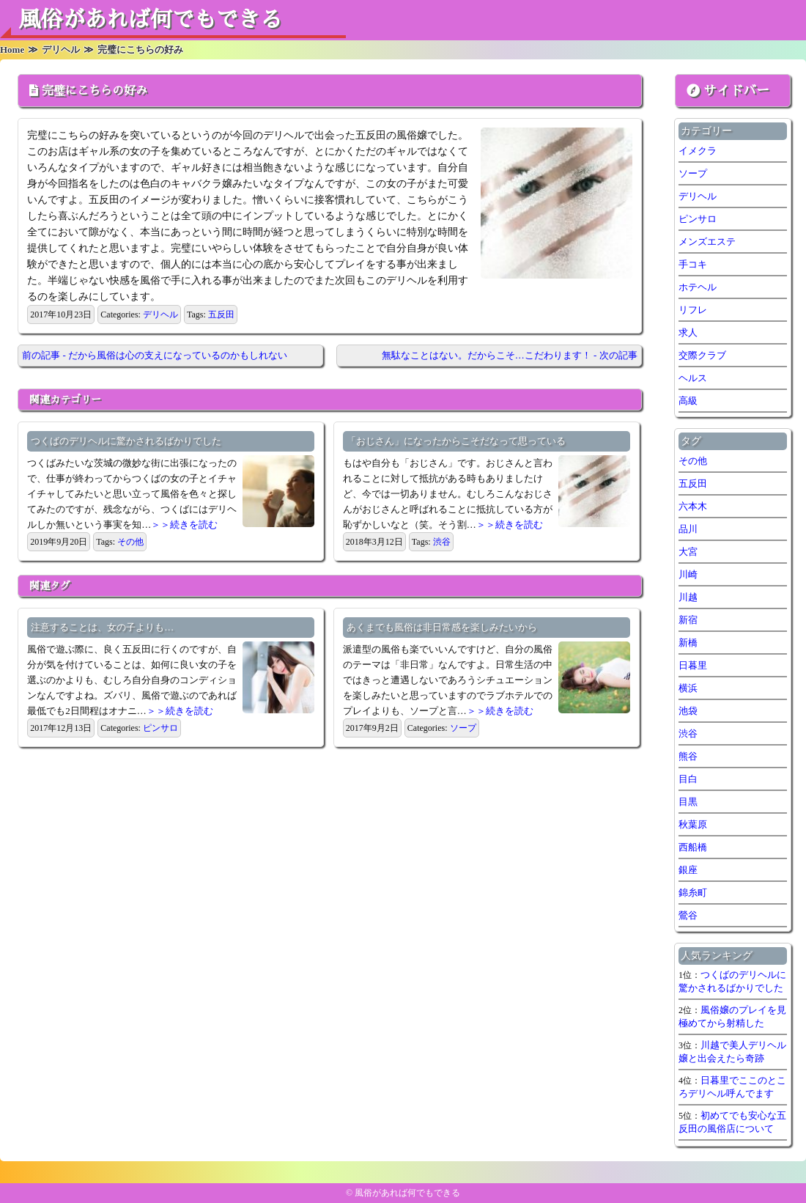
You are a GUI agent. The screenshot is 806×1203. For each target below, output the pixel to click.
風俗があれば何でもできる (150, 20)
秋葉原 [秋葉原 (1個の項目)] (693, 824)
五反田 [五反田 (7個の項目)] (693, 483)
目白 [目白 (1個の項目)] (688, 778)
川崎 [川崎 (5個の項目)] (688, 574)
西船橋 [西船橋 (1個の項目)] (693, 847)
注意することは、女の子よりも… (102, 627)
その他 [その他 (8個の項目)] (693, 460)
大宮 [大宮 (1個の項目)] (688, 551)
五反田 (221, 314)
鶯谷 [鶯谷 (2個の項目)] (688, 915)
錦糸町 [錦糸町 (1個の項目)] (693, 892)
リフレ (693, 309)
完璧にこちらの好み (94, 91)
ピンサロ (160, 728)
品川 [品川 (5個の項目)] (688, 528)
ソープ (463, 728)
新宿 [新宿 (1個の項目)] (688, 619)
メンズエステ (707, 241)
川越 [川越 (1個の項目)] (688, 597)
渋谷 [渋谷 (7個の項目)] (688, 733)
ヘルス (693, 377)
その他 (130, 542)
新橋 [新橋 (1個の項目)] (688, 642)
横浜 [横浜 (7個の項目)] (688, 688)
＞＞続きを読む (184, 524)
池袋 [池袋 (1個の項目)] (688, 710)
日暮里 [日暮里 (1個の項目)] (693, 665)
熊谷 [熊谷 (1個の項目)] (688, 756)
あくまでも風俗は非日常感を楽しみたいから (442, 627)
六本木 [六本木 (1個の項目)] (693, 506)
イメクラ (698, 150)
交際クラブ (702, 355)
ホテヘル (698, 287)
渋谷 (442, 542)
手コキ (693, 264)
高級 (688, 400)
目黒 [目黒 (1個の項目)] (688, 801)
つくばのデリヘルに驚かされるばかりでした (126, 440)
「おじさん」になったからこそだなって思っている (456, 440)
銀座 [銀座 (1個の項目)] (688, 869)
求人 (688, 332)
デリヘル (160, 314)
